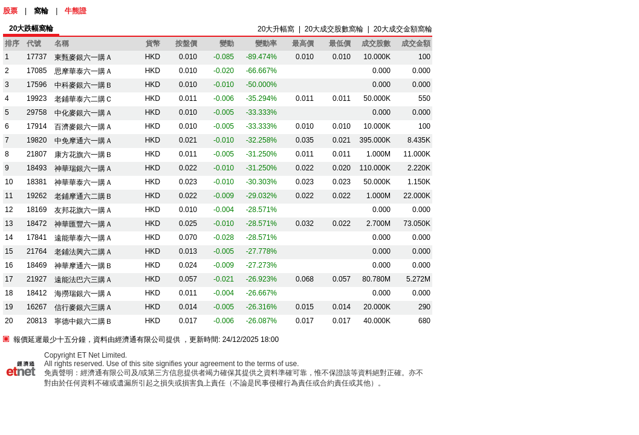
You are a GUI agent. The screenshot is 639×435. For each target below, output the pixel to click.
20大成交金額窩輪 (403, 29)
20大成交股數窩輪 (334, 29)
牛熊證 (75, 11)
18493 (37, 168)
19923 (37, 98)
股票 (10, 11)
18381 (37, 182)
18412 (37, 293)
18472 (37, 223)
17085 (37, 70)
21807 (37, 154)
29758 (37, 112)
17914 (37, 126)
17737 (37, 57)
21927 (37, 279)
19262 (37, 196)
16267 (37, 307)
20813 (37, 321)
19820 (37, 140)
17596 (37, 84)
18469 (37, 265)
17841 (37, 237)
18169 (37, 209)
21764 (37, 251)
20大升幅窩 (276, 29)
